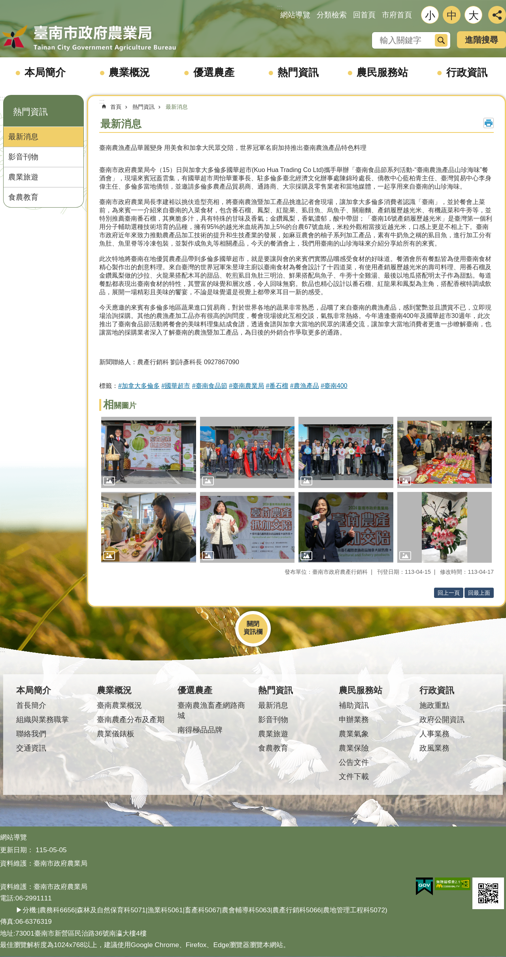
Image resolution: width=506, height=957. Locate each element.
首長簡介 (31, 705)
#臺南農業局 (246, 385)
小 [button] (430, 15)
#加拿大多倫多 (139, 385)
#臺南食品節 (209, 385)
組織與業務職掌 (42, 719)
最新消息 (23, 136)
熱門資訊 (298, 72)
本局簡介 (45, 72)
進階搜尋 (481, 39)
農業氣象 (354, 734)
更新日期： (17, 850)
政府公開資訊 (441, 719)
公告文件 (354, 762)
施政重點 (434, 705)
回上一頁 (449, 593)
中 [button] (452, 15)
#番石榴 (277, 385)
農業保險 (354, 748)
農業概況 (129, 72)
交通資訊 (31, 748)
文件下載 (354, 776)
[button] (148, 452)
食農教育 (23, 197)
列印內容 (488, 123)
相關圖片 (119, 405)
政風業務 (434, 748)
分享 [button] (497, 15)
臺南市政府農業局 (89, 38)
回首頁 (364, 15)
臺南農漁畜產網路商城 (211, 710)
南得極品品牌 (200, 730)
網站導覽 (295, 15)
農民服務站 (382, 72)
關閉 (253, 623)
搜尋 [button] (441, 40)
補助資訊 (354, 705)
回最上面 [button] (479, 593)
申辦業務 (354, 719)
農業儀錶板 (115, 734)
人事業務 (434, 734)
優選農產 (213, 72)
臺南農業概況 (119, 705)
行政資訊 (466, 72)
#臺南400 (334, 385)
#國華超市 (175, 385)
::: (2, 98)
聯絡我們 (31, 734)
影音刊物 (23, 157)
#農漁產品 (304, 385)
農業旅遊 (23, 177)
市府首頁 (397, 15)
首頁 (115, 107)
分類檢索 (332, 15)
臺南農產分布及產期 (130, 719)
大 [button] (473, 15)
